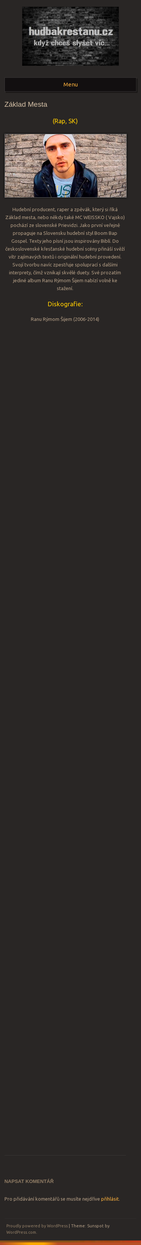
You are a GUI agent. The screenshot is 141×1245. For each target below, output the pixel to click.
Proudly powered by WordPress (37, 1226)
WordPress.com (21, 1232)
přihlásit (110, 1198)
